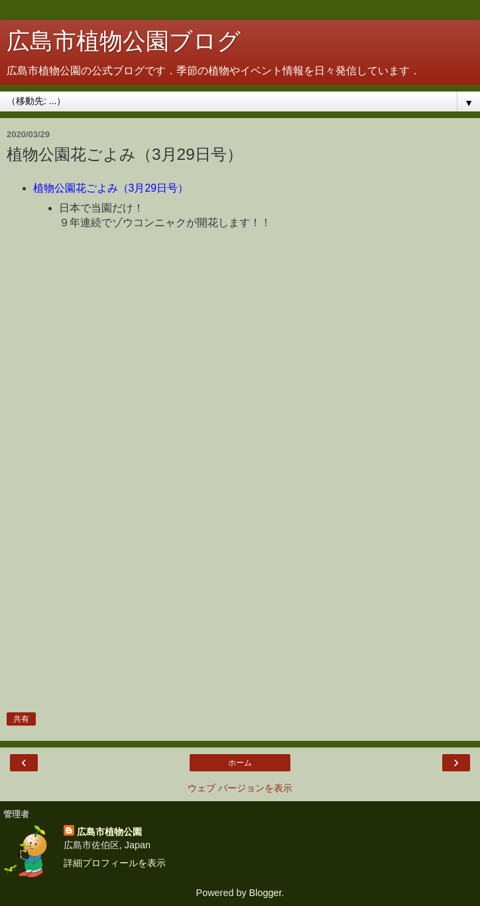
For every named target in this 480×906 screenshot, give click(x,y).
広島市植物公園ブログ (124, 41)
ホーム (240, 762)
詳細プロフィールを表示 (115, 863)
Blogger (265, 892)
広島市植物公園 (109, 831)
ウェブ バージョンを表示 (240, 788)
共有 (21, 719)
